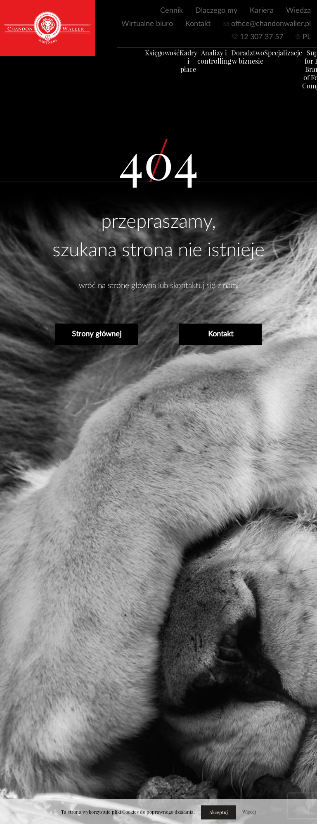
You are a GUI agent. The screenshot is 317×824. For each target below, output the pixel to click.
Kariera (262, 10)
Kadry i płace (180, 64)
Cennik (171, 10)
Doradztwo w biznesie (238, 60)
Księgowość (153, 56)
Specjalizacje (274, 56)
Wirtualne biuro (147, 24)
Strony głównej (96, 334)
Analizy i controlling (205, 60)
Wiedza (298, 10)
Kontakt (198, 24)
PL (307, 37)
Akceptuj (218, 812)
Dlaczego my (216, 10)
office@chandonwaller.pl (271, 24)
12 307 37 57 (261, 37)
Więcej (249, 812)
